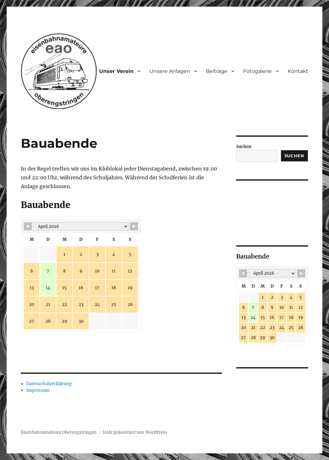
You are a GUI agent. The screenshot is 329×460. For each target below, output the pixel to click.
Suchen (243, 146)
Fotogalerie (257, 71)
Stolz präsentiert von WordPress (134, 432)
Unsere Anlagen (169, 71)
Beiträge (216, 71)
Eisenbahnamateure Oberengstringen (59, 432)
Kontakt (298, 71)
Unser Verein (116, 71)
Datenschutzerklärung (49, 383)
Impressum (38, 390)
